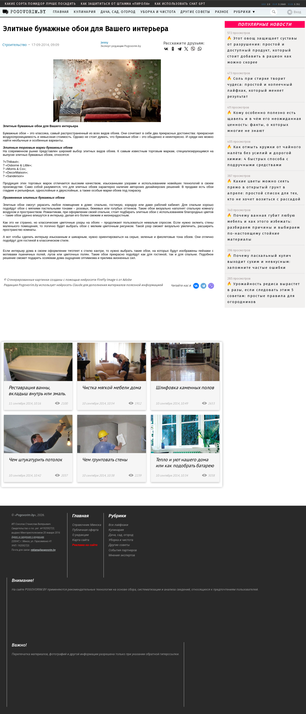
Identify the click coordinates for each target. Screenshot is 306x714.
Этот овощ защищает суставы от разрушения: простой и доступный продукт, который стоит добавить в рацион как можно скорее (262, 50)
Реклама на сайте (85, 545)
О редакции (80, 535)
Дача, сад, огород (118, 12)
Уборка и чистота (158, 12)
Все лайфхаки (118, 525)
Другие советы (195, 12)
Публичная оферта (85, 530)
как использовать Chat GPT (180, 4)
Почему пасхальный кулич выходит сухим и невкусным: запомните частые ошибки (259, 261)
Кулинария (85, 12)
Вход (294, 12)
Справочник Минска (86, 525)
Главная (61, 12)
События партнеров (123, 550)
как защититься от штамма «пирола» (115, 4)
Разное (222, 12)
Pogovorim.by (25, 515)
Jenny (104, 42)
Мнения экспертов (122, 555)
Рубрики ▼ (245, 12)
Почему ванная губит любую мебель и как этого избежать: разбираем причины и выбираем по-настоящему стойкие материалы (263, 227)
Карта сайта (80, 540)
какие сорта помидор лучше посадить (40, 4)
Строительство (14, 44)
